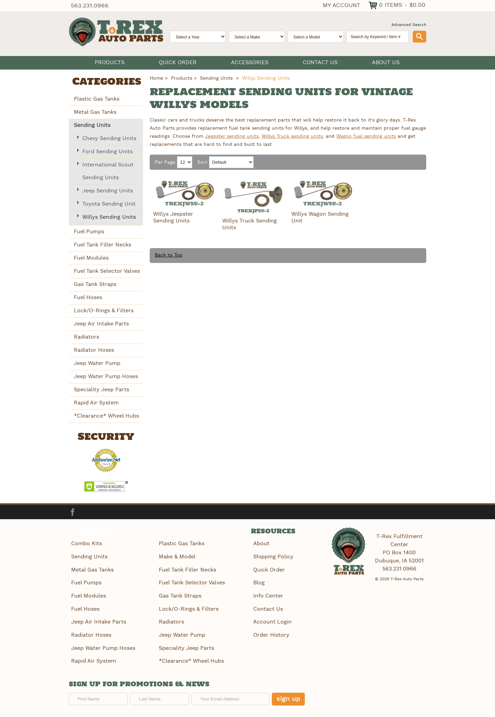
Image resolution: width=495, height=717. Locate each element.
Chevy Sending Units (109, 138)
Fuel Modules (91, 257)
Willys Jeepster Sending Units (173, 217)
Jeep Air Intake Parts (101, 323)
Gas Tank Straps (95, 284)
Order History (271, 633)
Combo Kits (86, 543)
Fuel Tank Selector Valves (107, 270)
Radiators (86, 336)
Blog (258, 582)
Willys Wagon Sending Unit (320, 217)
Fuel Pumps (89, 231)
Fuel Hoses (88, 297)
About (261, 543)
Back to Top (168, 255)
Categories (106, 82)
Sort (202, 162)
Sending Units (92, 125)
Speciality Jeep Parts (101, 389)
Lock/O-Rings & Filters (104, 310)
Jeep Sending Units (107, 190)
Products (109, 62)
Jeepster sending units (232, 136)
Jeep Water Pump (97, 363)
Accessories (249, 62)
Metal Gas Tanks (95, 111)
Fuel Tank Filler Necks (102, 244)
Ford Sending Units (107, 151)
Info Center (268, 595)
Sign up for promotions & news (139, 682)
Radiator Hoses (94, 349)
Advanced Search (408, 24)
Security (106, 436)
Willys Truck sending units (292, 136)
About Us (386, 62)
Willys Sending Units (109, 216)
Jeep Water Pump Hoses (106, 376)
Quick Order (178, 62)
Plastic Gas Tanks (96, 98)
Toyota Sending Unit (109, 203)
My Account (341, 5)
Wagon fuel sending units (366, 136)
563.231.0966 (89, 6)
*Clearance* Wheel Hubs (106, 415)
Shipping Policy (273, 556)
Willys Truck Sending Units (249, 224)
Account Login (272, 620)
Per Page (165, 162)
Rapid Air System (96, 402)
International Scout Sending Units (108, 171)
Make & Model (176, 556)
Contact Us (320, 62)
